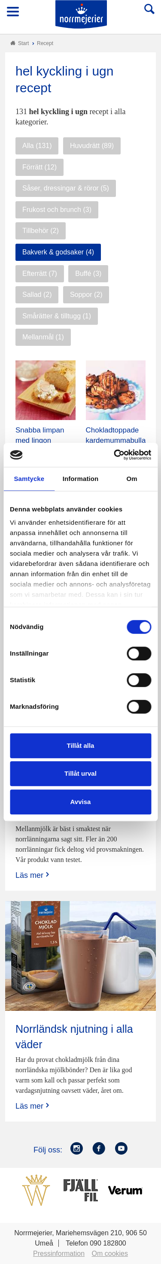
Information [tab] (81, 478)
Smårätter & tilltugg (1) (56, 316)
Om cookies (110, 1253)
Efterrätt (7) (39, 273)
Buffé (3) (88, 273)
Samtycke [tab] (29, 478)
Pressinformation (59, 1253)
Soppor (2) (86, 294)
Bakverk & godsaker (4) (58, 252)
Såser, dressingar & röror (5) (65, 188)
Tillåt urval (80, 773)
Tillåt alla (80, 745)
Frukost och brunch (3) (56, 209)
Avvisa (80, 801)
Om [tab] (132, 478)
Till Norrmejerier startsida (81, 14)
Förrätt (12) (39, 167)
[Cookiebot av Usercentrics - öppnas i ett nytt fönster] (114, 454)
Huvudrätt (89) (92, 145)
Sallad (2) (37, 294)
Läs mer (33, 875)
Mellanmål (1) (43, 337)
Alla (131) (37, 145)
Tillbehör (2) (40, 230)
